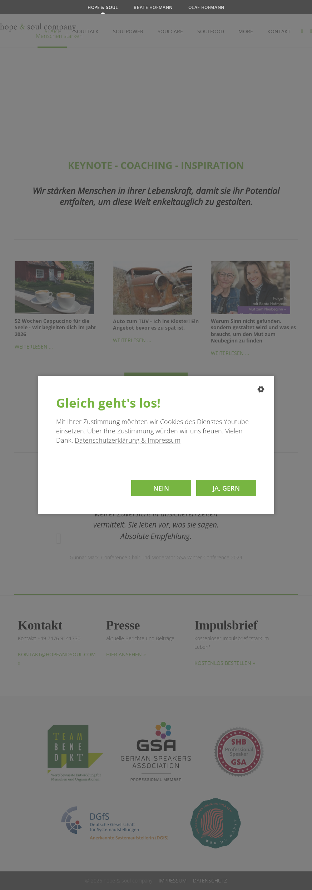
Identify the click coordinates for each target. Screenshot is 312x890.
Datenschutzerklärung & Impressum (127, 440)
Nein (161, 487)
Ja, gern (226, 487)
